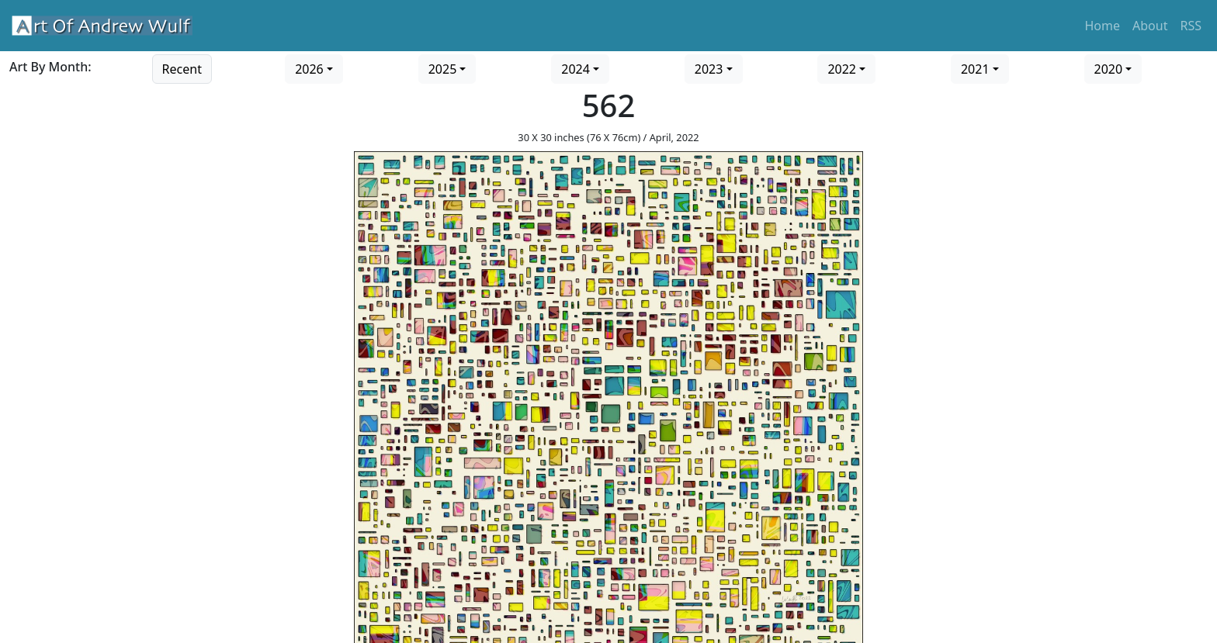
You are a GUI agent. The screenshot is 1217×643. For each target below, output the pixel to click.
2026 (309, 69)
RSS (1190, 25)
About (1149, 25)
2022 (841, 69)
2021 (975, 69)
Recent (182, 69)
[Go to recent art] (182, 67)
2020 (1108, 69)
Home (1103, 25)
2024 (575, 69)
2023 (709, 69)
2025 (442, 69)
